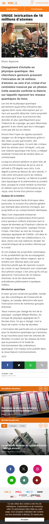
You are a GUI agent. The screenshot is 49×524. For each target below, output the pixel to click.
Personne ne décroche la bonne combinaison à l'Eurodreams (18, 409)
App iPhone (24, 480)
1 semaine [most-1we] (12, 426)
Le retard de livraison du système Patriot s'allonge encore (24, 447)
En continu (12, 9)
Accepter (24, 520)
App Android (37, 480)
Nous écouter (43, 3)
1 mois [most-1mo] (22, 426)
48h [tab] (4, 426)
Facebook (10, 469)
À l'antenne (36, 9)
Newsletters (11, 480)
